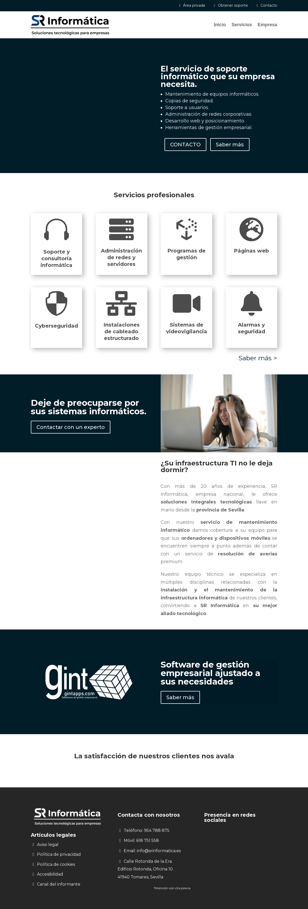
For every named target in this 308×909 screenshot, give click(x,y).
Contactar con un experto (70, 427)
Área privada (194, 5)
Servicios (242, 24)
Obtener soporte (233, 5)
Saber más (230, 144)
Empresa (267, 24)
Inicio (220, 24)
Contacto (269, 5)
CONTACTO (185, 144)
